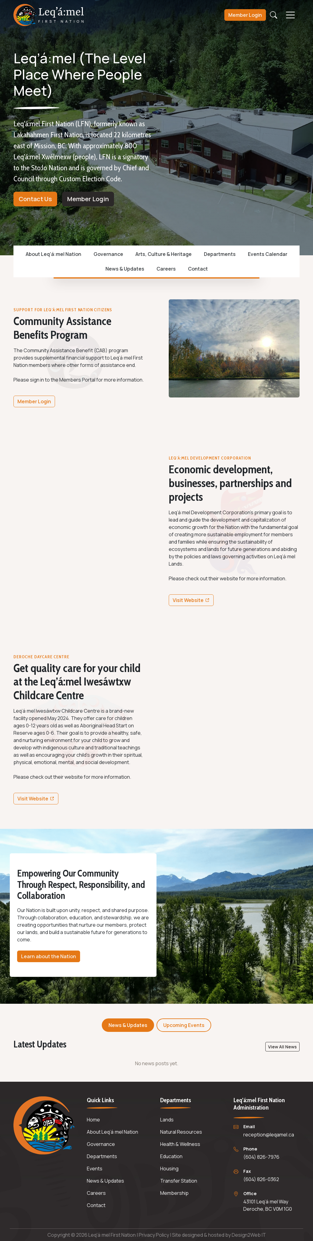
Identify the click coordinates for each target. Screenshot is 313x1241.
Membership (174, 1193)
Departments (220, 254)
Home (93, 1119)
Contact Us (35, 199)
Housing (169, 1168)
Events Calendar (267, 254)
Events (94, 1168)
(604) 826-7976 (261, 1157)
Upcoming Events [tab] (183, 1025)
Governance (108, 254)
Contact (198, 268)
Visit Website (193, 601)
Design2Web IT (249, 1235)
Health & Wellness (180, 1144)
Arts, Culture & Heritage (163, 254)
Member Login (88, 199)
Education (171, 1156)
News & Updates (124, 268)
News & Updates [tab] (128, 1025)
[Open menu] (290, 16)
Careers (166, 268)
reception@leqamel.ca (268, 1134)
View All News (282, 1047)
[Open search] (273, 16)
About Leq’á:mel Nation (53, 254)
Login (245, 16)
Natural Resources (181, 1131)
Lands (167, 1119)
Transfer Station (178, 1180)
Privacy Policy (154, 1235)
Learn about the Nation (48, 956)
